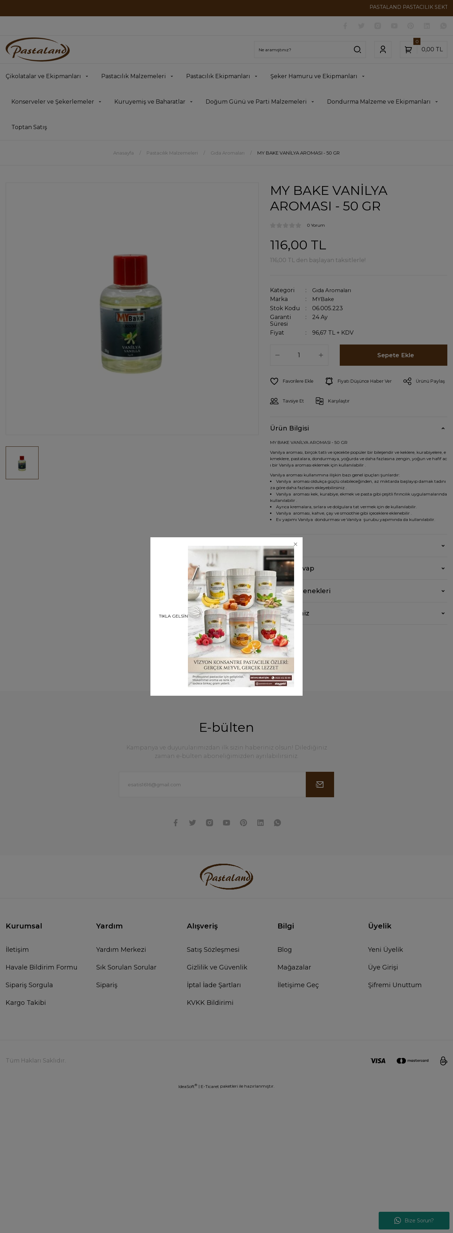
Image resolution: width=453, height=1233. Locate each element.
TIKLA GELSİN (173, 616)
